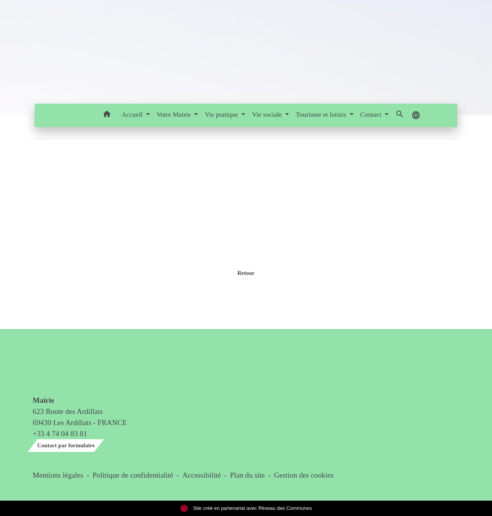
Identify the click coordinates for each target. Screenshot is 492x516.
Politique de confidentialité (133, 475)
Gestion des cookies (304, 475)
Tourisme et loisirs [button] (322, 114)
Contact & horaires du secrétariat (63, 366)
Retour (245, 273)
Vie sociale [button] (268, 114)
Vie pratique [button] (222, 114)
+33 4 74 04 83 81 (60, 434)
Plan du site (247, 475)
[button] (106, 115)
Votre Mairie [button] (174, 114)
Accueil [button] (132, 114)
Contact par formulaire (66, 445)
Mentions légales (58, 475)
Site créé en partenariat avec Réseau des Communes (246, 508)
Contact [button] (371, 114)
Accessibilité (202, 475)
